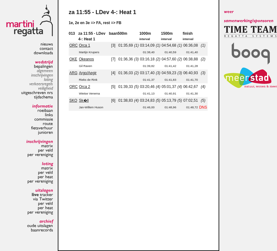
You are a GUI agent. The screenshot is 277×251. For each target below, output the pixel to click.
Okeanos (86, 59)
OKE (73, 59)
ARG (73, 73)
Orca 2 (84, 87)
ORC (73, 45)
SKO (73, 100)
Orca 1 (84, 45)
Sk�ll (84, 100)
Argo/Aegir (88, 73)
